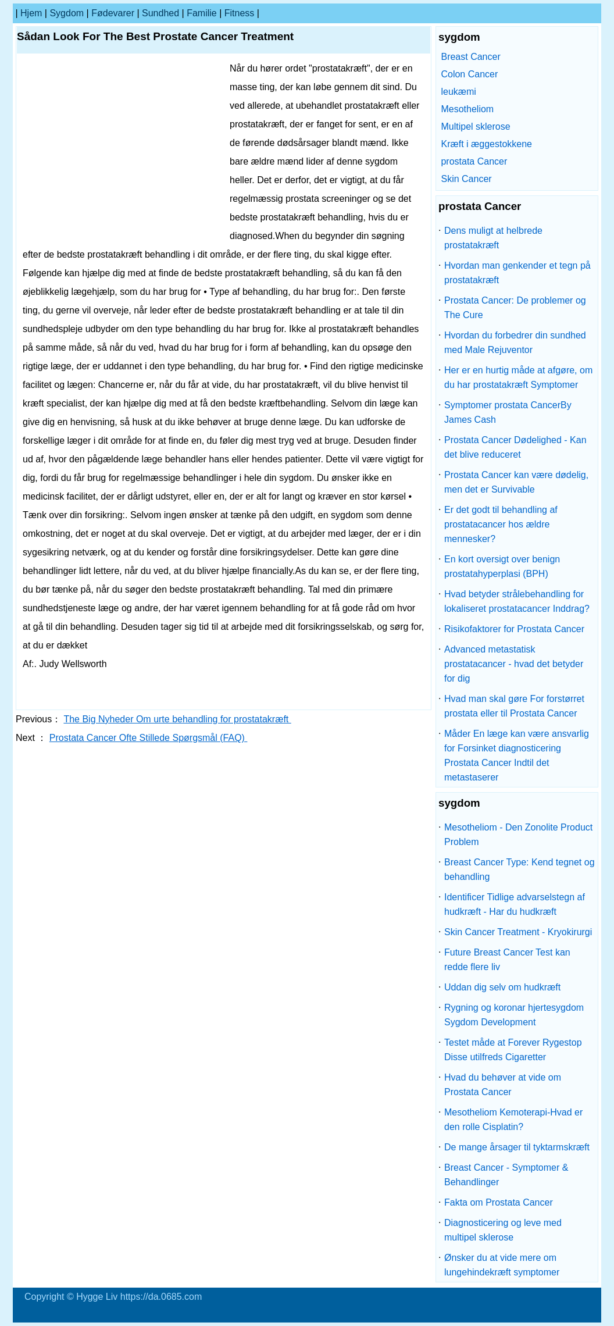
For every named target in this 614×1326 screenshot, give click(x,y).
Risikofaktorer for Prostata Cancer (514, 629)
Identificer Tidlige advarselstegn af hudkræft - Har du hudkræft (514, 904)
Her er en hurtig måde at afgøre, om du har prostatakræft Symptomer (518, 377)
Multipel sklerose (475, 126)
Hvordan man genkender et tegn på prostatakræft (517, 273)
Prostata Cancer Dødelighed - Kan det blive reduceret (515, 447)
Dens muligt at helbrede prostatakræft (493, 238)
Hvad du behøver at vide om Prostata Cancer (502, 1084)
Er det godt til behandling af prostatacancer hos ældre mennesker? (501, 524)
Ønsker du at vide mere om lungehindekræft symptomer (501, 1265)
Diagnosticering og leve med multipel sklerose (503, 1230)
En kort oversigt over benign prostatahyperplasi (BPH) (502, 566)
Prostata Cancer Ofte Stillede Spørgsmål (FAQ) (148, 738)
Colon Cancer (469, 74)
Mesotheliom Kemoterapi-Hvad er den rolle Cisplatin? (513, 1119)
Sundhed (160, 13)
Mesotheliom (467, 109)
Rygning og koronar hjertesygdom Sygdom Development (514, 1015)
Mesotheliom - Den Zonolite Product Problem (518, 834)
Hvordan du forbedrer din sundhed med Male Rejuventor (515, 342)
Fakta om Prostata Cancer (498, 1202)
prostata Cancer (474, 161)
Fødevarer (112, 13)
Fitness (239, 13)
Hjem (31, 13)
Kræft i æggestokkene (486, 144)
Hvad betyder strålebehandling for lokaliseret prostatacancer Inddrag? (517, 601)
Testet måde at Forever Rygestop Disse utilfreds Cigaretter (513, 1050)
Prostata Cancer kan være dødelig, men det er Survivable (516, 482)
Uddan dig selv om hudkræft (502, 987)
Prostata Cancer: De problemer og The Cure (515, 307)
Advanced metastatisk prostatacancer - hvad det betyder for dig (513, 663)
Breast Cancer (470, 57)
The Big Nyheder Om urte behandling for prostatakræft (177, 719)
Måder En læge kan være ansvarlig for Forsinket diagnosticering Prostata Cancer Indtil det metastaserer (516, 755)
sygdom (66, 13)
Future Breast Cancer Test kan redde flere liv (507, 959)
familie (202, 13)
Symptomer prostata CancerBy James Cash (508, 412)
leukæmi (458, 92)
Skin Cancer (466, 179)
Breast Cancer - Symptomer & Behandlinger (506, 1175)
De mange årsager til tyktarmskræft (517, 1147)
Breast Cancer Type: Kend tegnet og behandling (519, 869)
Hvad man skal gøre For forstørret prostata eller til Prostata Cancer (514, 706)
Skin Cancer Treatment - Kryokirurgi (518, 932)
